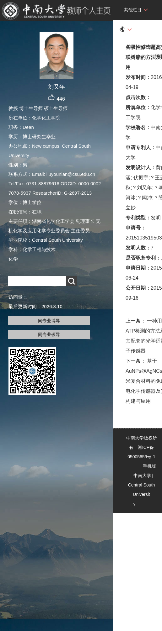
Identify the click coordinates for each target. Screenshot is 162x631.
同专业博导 (49, 320)
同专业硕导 (49, 334)
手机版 (149, 466)
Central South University (141, 494)
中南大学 (142, 475)
